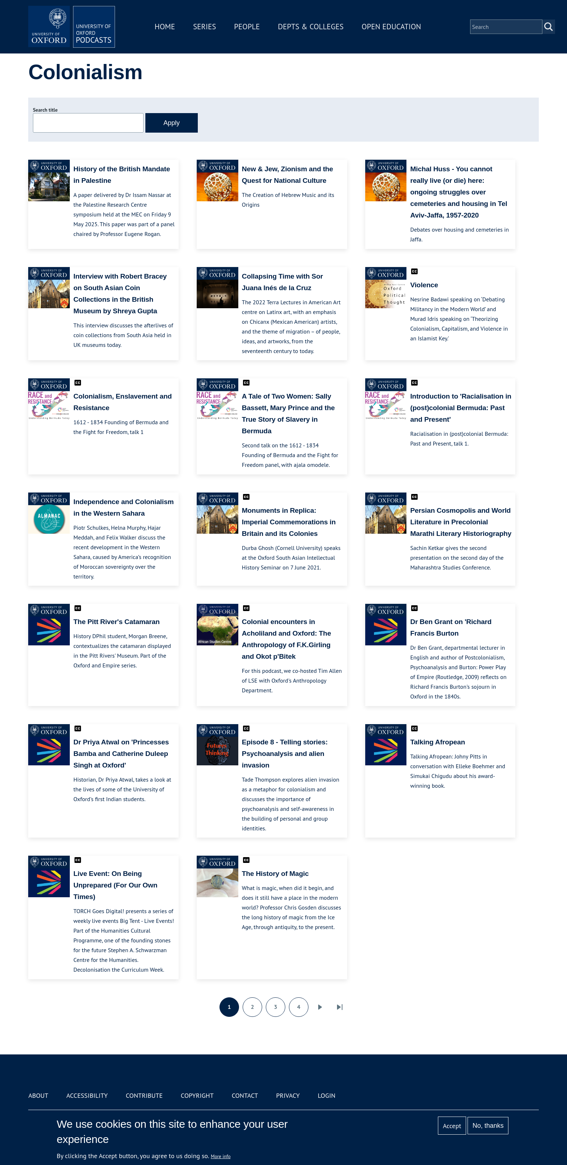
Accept (452, 1126)
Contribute (144, 1095)
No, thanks (488, 1125)
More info (221, 1156)
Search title (45, 110)
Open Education (391, 26)
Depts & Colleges (311, 26)
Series (204, 26)
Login (327, 1095)
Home (165, 26)
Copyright (197, 1095)
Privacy (288, 1095)
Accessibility (86, 1095)
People (247, 26)
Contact (245, 1095)
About (38, 1095)
